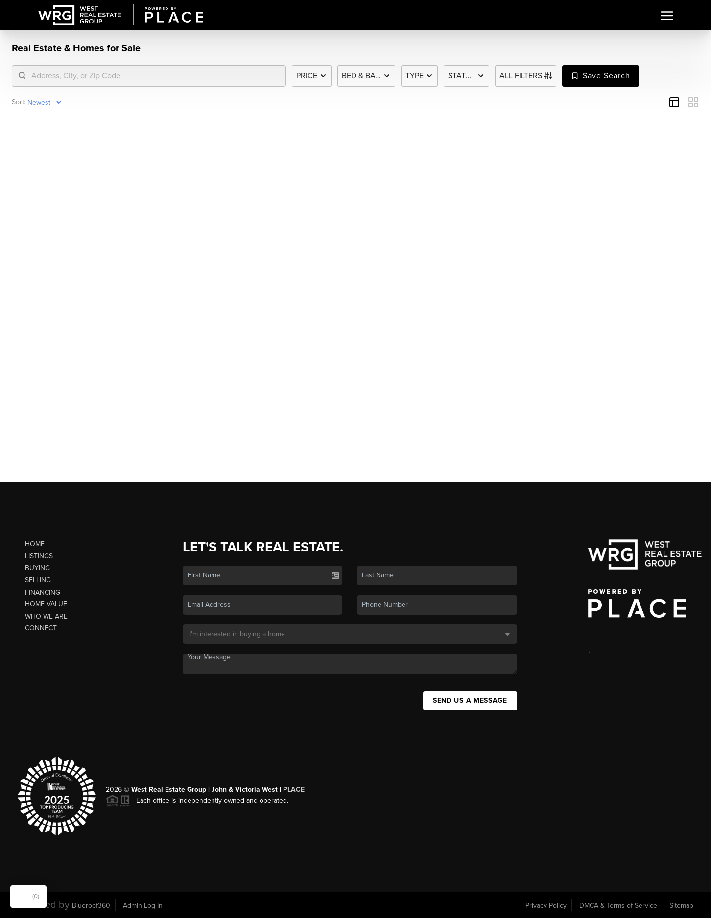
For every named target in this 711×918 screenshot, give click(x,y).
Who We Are (46, 616)
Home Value (46, 604)
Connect (41, 628)
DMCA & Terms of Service (618, 905)
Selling (38, 580)
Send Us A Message (470, 700)
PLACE (294, 789)
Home (35, 544)
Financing (42, 592)
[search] (155, 76)
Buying (37, 568)
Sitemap (681, 905)
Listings (39, 556)
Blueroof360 (91, 905)
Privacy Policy (546, 905)
